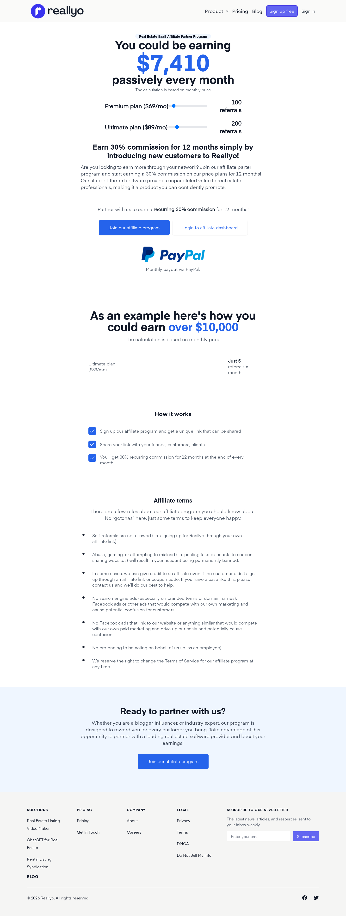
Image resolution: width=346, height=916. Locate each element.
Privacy (183, 820)
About (132, 820)
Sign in (308, 11)
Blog (257, 11)
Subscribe (306, 836)
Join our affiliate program (134, 227)
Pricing (240, 11)
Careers (134, 832)
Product (216, 11)
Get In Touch (88, 832)
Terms (182, 832)
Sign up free (282, 11)
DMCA (183, 843)
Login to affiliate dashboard (210, 227)
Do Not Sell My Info (194, 855)
